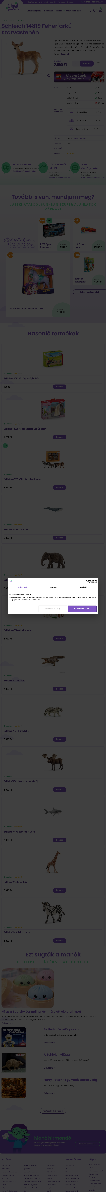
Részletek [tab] (53, 587)
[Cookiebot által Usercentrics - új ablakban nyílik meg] (88, 581)
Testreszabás (52, 609)
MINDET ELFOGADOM (82, 609)
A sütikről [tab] (83, 587)
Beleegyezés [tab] (22, 587)
